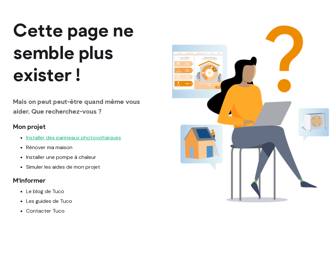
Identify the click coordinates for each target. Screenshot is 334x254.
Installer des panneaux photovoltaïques (73, 137)
